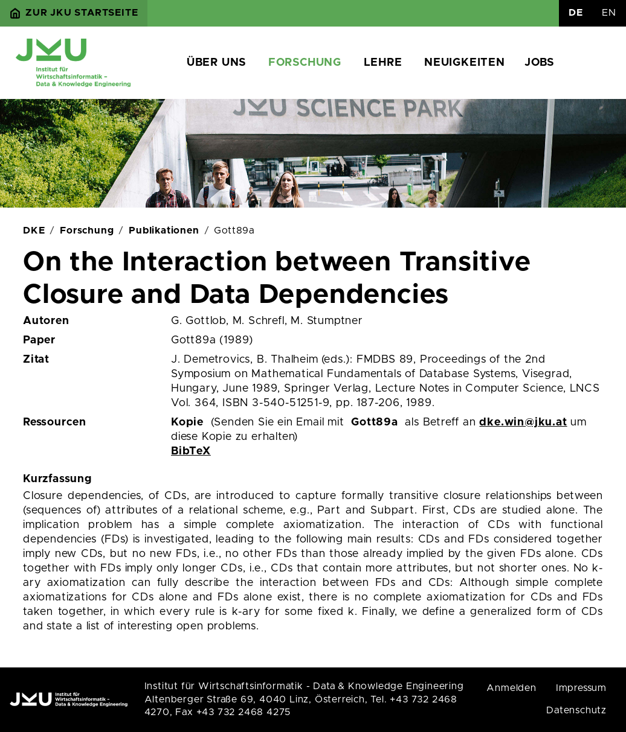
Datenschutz (576, 710)
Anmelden (511, 688)
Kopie (187, 422)
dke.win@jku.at (523, 422)
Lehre (383, 62)
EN (609, 13)
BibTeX (191, 451)
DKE (34, 230)
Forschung (304, 62)
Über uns (216, 62)
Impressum (581, 688)
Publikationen (164, 230)
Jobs (539, 62)
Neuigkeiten (464, 62)
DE (576, 13)
